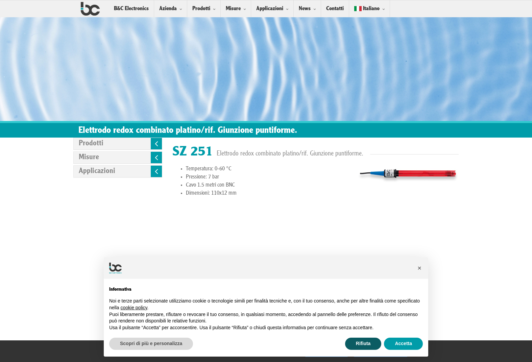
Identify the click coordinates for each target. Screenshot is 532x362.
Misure (233, 8)
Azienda (168, 8)
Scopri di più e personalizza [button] (151, 343)
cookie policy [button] (133, 307)
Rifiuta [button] (363, 343)
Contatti (335, 8)
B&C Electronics (131, 8)
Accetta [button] (403, 343)
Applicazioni (269, 8)
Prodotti (201, 8)
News (305, 8)
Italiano (367, 8)
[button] (419, 268)
